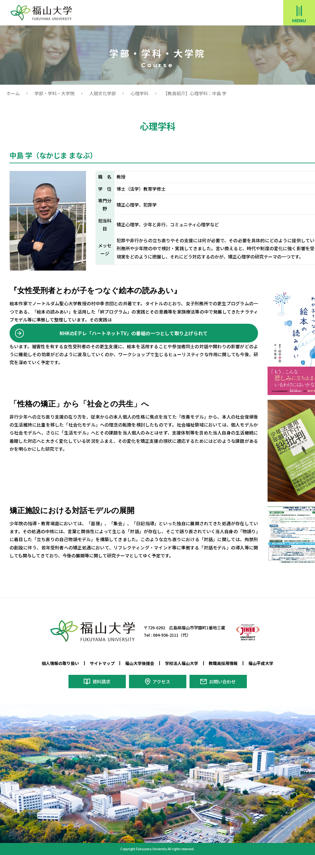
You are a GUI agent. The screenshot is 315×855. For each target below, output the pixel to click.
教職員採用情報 (223, 663)
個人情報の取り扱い (60, 663)
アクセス (161, 681)
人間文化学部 (102, 93)
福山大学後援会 (139, 663)
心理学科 (139, 93)
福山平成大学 (260, 663)
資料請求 (101, 681)
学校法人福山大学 (181, 663)
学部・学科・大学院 (54, 93)
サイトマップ (102, 663)
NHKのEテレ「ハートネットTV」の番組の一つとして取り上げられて (134, 333)
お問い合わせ (222, 681)
